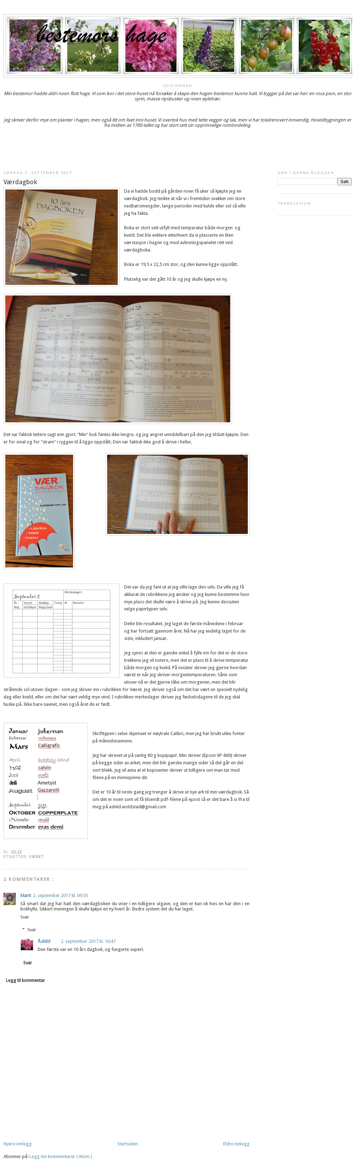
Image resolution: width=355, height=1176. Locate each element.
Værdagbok (20, 182)
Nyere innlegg (18, 1143)
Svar (24, 917)
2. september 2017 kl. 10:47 (88, 941)
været (36, 857)
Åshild (44, 941)
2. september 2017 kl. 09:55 (60, 895)
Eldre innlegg (236, 1143)
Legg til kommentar (25, 980)
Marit (25, 895)
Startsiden (127, 1143)
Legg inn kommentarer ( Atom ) (61, 1156)
